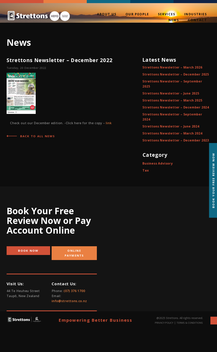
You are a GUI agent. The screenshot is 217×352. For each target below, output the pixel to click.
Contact (197, 20)
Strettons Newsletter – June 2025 (170, 93)
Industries (195, 14)
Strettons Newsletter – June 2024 (170, 126)
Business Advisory (157, 163)
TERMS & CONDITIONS (189, 322)
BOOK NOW (28, 250)
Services (166, 14)
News (173, 20)
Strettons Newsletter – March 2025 (172, 100)
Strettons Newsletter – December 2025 (175, 74)
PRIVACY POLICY (164, 322)
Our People (137, 14)
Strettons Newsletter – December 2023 (175, 140)
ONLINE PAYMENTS (74, 253)
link (109, 123)
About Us (107, 14)
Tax (145, 170)
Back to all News (37, 136)
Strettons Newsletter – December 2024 (175, 107)
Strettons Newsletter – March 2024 (172, 133)
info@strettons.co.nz (69, 301)
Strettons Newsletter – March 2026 (172, 67)
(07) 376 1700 (74, 291)
